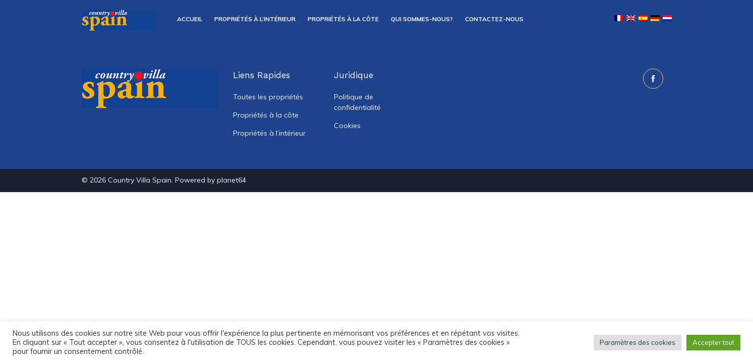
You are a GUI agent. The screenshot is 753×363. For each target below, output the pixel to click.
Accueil (189, 19)
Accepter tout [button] (713, 342)
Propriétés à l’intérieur (255, 19)
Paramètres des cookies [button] (637, 342)
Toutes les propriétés (268, 96)
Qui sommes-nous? (422, 19)
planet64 (231, 180)
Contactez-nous (494, 19)
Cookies (347, 125)
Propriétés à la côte (343, 19)
